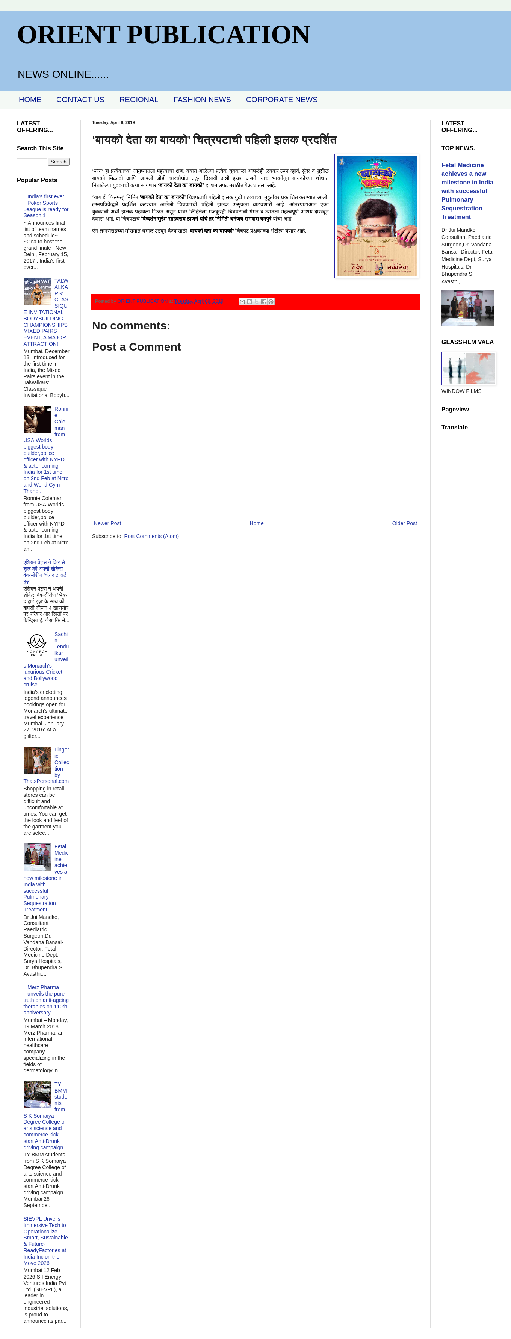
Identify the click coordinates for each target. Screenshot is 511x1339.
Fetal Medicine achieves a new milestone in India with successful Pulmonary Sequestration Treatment (46, 878)
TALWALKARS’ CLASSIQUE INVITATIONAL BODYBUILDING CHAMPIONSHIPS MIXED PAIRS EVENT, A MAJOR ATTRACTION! (46, 312)
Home (256, 523)
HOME (30, 99)
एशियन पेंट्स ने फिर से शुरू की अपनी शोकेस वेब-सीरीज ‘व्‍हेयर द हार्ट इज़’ (45, 571)
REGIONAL (138, 99)
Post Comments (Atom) (151, 536)
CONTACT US (80, 99)
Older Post (404, 523)
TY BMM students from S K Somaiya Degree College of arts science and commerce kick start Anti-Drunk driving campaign (46, 1115)
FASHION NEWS (202, 99)
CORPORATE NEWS (282, 99)
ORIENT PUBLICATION (163, 34)
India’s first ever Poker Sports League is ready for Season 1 (46, 205)
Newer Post (107, 523)
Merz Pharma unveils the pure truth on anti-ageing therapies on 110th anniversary (46, 1000)
